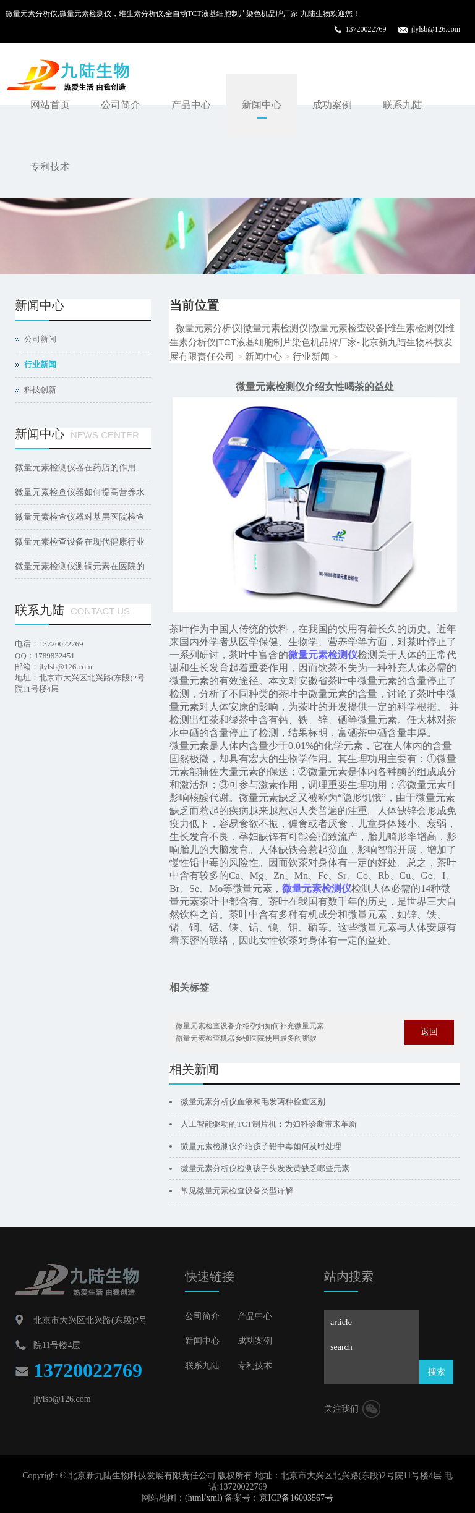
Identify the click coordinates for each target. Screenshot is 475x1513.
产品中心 (191, 105)
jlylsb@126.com (435, 29)
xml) (214, 1497)
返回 (429, 1031)
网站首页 (50, 105)
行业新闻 (311, 356)
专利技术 (50, 166)
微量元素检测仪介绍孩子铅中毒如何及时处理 (261, 1146)
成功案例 (332, 105)
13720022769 (366, 29)
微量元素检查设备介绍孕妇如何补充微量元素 (250, 1026)
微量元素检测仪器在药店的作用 (75, 467)
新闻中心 (261, 105)
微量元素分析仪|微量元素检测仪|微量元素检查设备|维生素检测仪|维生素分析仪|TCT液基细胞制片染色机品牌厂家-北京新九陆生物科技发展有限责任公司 (312, 342)
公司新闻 (40, 339)
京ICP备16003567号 (296, 1497)
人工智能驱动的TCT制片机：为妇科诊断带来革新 (269, 1124)
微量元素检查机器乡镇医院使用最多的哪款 (246, 1038)
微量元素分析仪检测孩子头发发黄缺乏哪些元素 (265, 1168)
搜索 (436, 1371)
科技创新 (40, 389)
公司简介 (120, 105)
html (196, 1497)
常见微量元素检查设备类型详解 (237, 1190)
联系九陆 (402, 105)
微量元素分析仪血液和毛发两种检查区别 (253, 1101)
